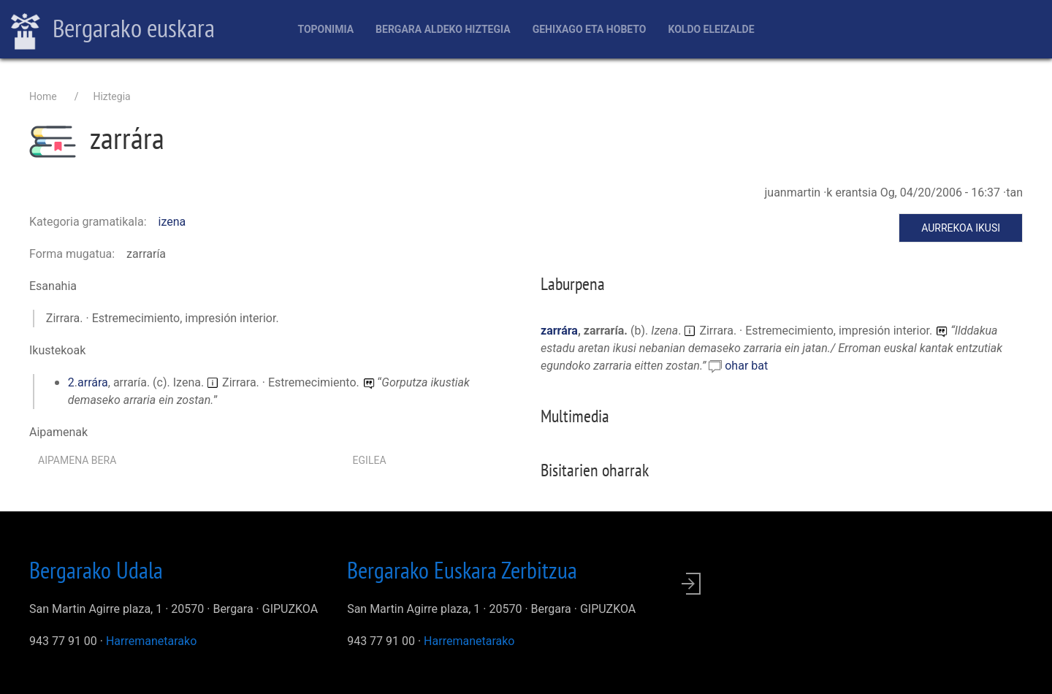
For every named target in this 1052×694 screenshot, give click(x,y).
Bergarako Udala (96, 569)
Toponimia (325, 29)
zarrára (559, 331)
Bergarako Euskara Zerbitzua (462, 569)
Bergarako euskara (113, 30)
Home (43, 96)
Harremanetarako (151, 641)
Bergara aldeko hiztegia (443, 29)
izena (172, 222)
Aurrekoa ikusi (960, 228)
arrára (92, 382)
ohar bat (746, 366)
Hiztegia (111, 96)
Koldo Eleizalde (711, 29)
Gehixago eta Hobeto (590, 29)
